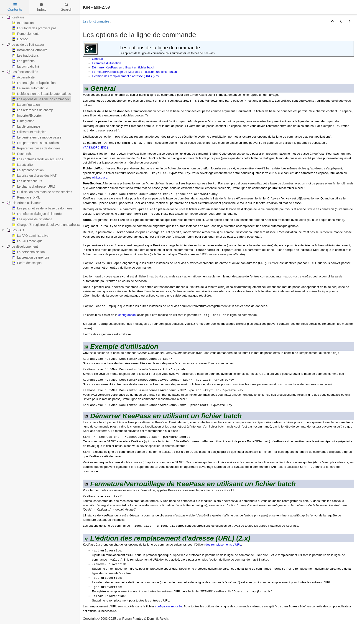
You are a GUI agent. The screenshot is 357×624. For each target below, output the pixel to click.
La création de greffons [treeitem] (30, 257)
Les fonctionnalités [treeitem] (22, 72)
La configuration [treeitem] (25, 104)
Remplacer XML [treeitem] (25, 197)
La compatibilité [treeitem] (25, 66)
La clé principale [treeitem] (25, 126)
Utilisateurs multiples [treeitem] (28, 132)
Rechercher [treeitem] (22, 153)
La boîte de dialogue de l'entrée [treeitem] (36, 213)
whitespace (99, 177)
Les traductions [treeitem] (25, 55)
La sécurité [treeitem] (22, 164)
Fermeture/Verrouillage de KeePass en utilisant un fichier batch (134, 71)
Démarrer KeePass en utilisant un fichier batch (123, 67)
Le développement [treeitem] (22, 246)
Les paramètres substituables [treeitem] (35, 143)
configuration (127, 315)
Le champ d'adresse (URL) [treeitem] (33, 186)
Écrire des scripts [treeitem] (26, 263)
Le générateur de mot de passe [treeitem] (36, 137)
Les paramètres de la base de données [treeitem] (41, 208)
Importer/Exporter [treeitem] (26, 115)
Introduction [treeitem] (22, 22)
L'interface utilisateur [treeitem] (23, 203)
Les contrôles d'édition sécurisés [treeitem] (37, 159)
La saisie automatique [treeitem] (29, 88)
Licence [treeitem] (19, 39)
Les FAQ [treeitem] (15, 230)
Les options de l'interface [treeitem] (31, 219)
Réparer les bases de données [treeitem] (36, 148)
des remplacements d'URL (223, 544)
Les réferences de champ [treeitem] (32, 110)
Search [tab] (66, 7)
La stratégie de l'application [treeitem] (33, 83)
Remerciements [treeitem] (25, 33)
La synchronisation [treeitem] (27, 170)
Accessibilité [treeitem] (23, 77)
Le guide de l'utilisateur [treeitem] (25, 44)
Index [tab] (41, 7)
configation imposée (168, 606)
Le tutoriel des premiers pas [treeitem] (33, 28)
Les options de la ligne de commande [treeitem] (40, 99)
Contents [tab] (15, 7)
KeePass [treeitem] (15, 17)
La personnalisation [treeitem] (28, 252)
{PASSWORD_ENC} (95, 147)
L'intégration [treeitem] (22, 121)
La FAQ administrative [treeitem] (29, 235)
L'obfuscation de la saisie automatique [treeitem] (41, 93)
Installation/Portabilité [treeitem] (29, 50)
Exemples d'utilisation (106, 63)
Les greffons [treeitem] (23, 61)
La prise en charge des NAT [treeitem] (33, 175)
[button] (332, 21)
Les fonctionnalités (96, 21)
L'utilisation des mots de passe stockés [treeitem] (41, 192)
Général (97, 58)
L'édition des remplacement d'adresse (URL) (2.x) (125, 76)
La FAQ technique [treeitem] (27, 241)
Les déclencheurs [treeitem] (26, 181)
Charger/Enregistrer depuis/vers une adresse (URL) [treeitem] (50, 224)
